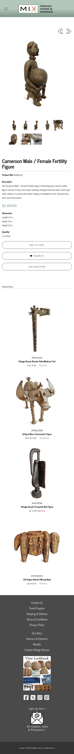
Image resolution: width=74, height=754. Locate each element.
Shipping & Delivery (37, 613)
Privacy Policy (37, 625)
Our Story (37, 633)
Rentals (37, 644)
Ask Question (37, 266)
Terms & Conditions (36, 619)
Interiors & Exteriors (37, 638)
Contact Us (37, 602)
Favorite (37, 255)
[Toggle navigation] (6, 8)
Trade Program (37, 608)
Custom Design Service (37, 649)
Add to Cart (37, 245)
